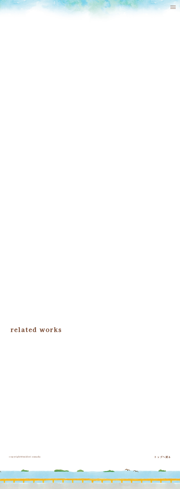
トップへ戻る (162, 457)
